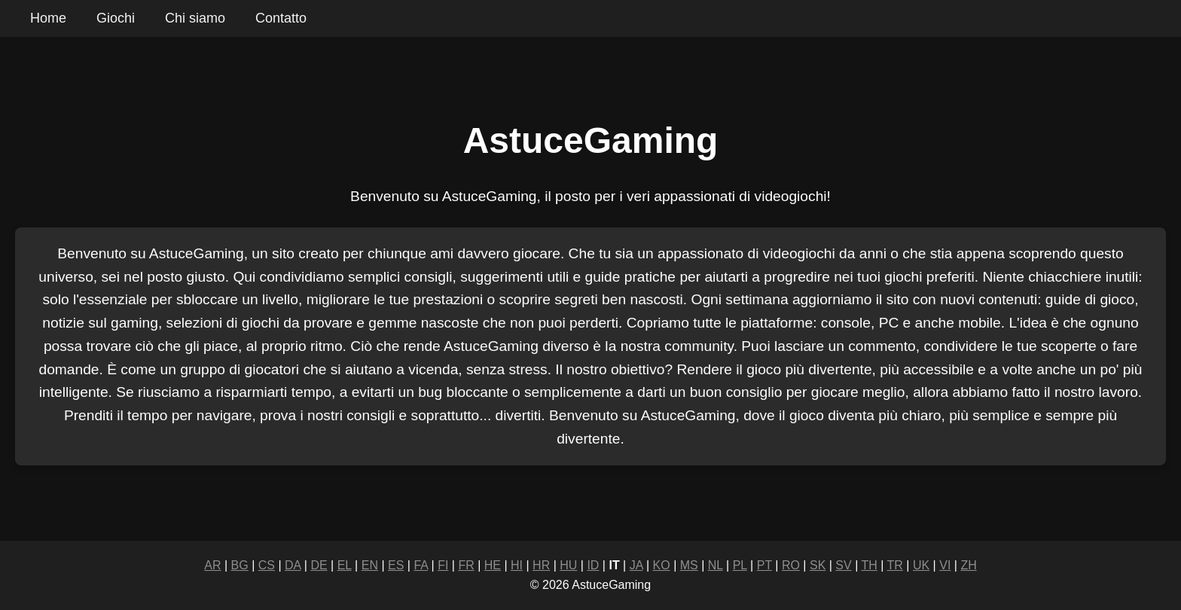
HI (517, 565)
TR (895, 565)
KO (661, 565)
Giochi (115, 18)
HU (568, 565)
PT (764, 565)
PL (740, 565)
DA (293, 565)
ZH (968, 565)
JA (636, 565)
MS (689, 565)
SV (843, 565)
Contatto (281, 18)
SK (817, 565)
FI (443, 565)
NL (715, 565)
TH (869, 565)
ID (593, 565)
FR (466, 565)
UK (921, 565)
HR (541, 565)
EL (344, 565)
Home (48, 18)
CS (266, 565)
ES (396, 565)
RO (791, 565)
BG (240, 565)
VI (945, 565)
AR (212, 565)
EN (370, 565)
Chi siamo (195, 18)
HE (492, 565)
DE (318, 565)
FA (421, 565)
